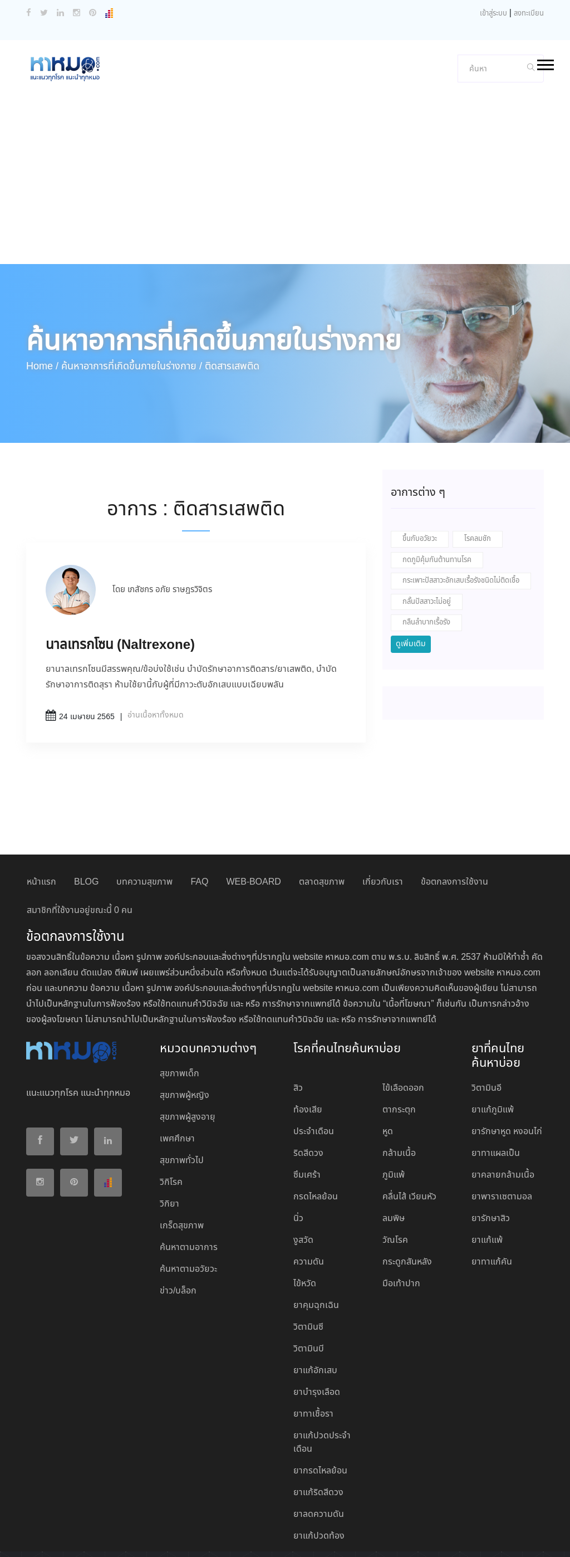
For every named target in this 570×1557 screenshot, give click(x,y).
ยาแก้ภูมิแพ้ (492, 1053)
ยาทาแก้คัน (491, 1205)
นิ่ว (298, 1161)
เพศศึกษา (177, 1082)
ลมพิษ (393, 1161)
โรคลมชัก (477, 482)
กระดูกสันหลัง (407, 1205)
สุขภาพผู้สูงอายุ (187, 1060)
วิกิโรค (171, 1125)
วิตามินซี (308, 1270)
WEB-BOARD (253, 825)
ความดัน (308, 1205)
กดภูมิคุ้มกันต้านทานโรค (436, 503)
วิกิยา (169, 1147)
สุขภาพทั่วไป (182, 1103)
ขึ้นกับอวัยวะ (419, 482)
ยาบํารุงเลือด (316, 1335)
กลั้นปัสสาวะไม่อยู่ (426, 545)
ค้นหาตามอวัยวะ (188, 1212)
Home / (42, 309)
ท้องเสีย (307, 1053)
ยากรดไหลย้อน (320, 1414)
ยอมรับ (286, 1539)
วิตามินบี (308, 1292)
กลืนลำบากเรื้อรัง (426, 565)
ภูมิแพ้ (393, 1118)
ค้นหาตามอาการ (189, 1190)
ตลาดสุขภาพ (322, 825)
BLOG (86, 825)
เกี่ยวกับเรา (382, 825)
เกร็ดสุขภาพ (182, 1169)
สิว (298, 1031)
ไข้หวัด (304, 1227)
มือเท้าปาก (401, 1227)
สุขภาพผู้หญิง (184, 1038)
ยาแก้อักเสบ (315, 1313)
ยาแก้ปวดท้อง (319, 1479)
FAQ (199, 825)
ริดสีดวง (308, 1096)
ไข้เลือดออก (403, 1031)
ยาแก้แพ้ (487, 1183)
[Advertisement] (285, 124)
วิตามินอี (486, 1031)
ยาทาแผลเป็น (495, 1096)
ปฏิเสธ (319, 1538)
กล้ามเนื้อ (399, 1096)
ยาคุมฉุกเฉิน (316, 1248)
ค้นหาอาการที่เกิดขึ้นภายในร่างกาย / (131, 309)
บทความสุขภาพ (144, 825)
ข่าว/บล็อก (178, 1234)
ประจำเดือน (313, 1074)
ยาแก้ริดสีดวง (318, 1435)
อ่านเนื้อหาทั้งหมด (155, 658)
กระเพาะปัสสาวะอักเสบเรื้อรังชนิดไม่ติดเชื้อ (460, 524)
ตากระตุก (399, 1053)
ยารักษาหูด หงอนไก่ (506, 1074)
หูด (387, 1074)
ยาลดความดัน (318, 1457)
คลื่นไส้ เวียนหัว (409, 1140)
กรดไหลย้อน (315, 1140)
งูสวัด (303, 1183)
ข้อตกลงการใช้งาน (454, 825)
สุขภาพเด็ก (179, 1017)
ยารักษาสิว (490, 1161)
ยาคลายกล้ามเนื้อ (502, 1118)
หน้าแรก (41, 825)
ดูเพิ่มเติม (411, 587)
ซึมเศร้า (307, 1118)
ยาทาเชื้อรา (313, 1357)
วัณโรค (395, 1183)
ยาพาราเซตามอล (501, 1140)
